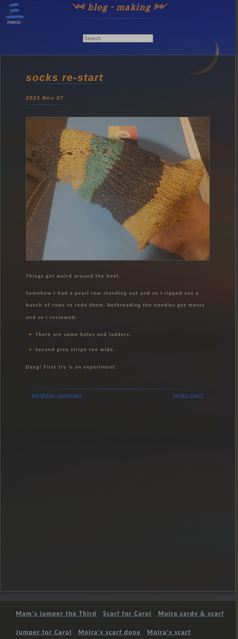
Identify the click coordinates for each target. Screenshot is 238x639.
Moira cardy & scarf (191, 613)
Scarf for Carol (127, 613)
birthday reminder (57, 395)
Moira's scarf (169, 632)
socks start (188, 395)
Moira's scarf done (109, 632)
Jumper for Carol (44, 632)
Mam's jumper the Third (56, 613)
